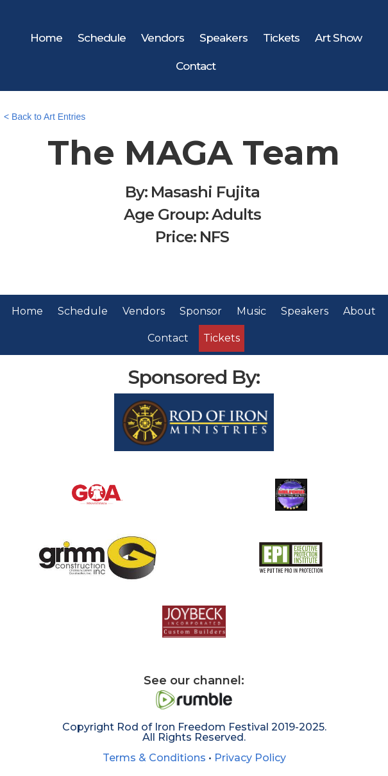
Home (46, 37)
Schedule (102, 37)
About (359, 311)
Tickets (281, 37)
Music (251, 311)
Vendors (162, 37)
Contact (195, 66)
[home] (196, 9)
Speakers (223, 37)
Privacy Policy (250, 758)
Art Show (338, 37)
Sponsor (201, 311)
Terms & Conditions (154, 758)
